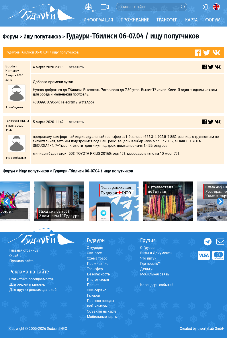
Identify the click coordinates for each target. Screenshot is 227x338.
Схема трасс (97, 258)
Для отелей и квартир (27, 284)
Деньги (146, 269)
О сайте (15, 256)
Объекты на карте (101, 311)
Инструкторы (98, 279)
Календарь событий (156, 285)
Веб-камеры (97, 306)
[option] (59, 201)
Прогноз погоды (100, 301)
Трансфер (95, 269)
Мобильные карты (102, 317)
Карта (191, 20)
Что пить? (148, 258)
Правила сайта (21, 261)
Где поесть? (150, 264)
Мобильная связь (154, 274)
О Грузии (147, 248)
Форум (213, 20)
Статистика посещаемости (31, 279)
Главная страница (23, 250)
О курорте (95, 248)
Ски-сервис (96, 290)
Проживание (97, 264)
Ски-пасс (94, 253)
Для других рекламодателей (33, 290)
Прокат (93, 285)
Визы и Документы (156, 253)
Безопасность (98, 274)
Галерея (93, 295)
